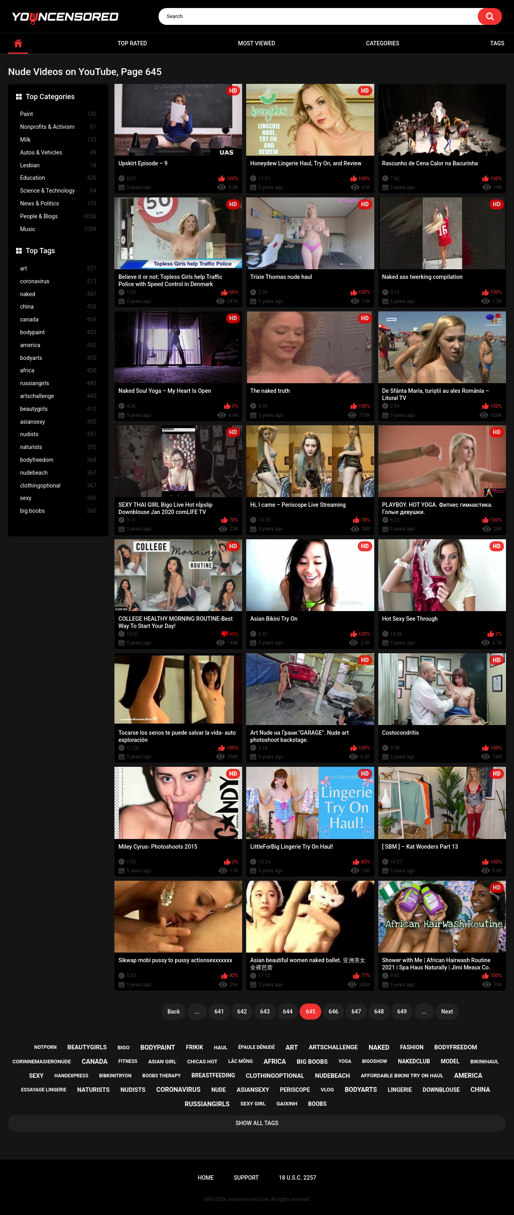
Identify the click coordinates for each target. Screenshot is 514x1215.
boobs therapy (161, 1076)
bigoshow (374, 1061)
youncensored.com (248, 1199)
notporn (45, 1047)
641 (219, 1011)
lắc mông (240, 1061)
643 (265, 1011)
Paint (58, 114)
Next (447, 1011)
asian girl (162, 1062)
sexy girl (253, 1104)
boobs (317, 1104)
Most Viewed (256, 43)
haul (221, 1047)
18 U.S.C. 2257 (297, 1177)
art (58, 268)
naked (58, 294)
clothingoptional (58, 485)
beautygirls (58, 409)
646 (333, 1011)
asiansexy (58, 422)
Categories (382, 43)
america (58, 345)
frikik (194, 1047)
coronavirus (58, 281)
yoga (345, 1061)
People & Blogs (58, 216)
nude (218, 1090)
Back (173, 1011)
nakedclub (414, 1061)
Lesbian (58, 165)
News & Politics (58, 203)
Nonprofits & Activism (58, 127)
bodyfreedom (58, 460)
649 (402, 1011)
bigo (124, 1047)
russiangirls (58, 383)
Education (58, 178)
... (197, 1011)
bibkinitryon (115, 1076)
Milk (58, 139)
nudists (58, 434)
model (450, 1061)
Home (206, 1177)
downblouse (441, 1090)
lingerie (400, 1090)
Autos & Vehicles (58, 152)
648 (379, 1011)
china (58, 306)
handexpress (71, 1076)
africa (58, 370)
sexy (58, 498)
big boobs (58, 511)
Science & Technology (58, 190)
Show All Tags (257, 1123)
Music (58, 229)
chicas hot (202, 1062)
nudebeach (58, 472)
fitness (127, 1061)
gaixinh (286, 1104)
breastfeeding (213, 1075)
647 (356, 1011)
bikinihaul (484, 1062)
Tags (497, 43)
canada (58, 319)
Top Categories (50, 96)
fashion (412, 1047)
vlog (327, 1090)
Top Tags (40, 250)
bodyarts (58, 358)
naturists (58, 447)
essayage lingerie (44, 1090)
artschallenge (58, 396)
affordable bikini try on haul (402, 1076)
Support (246, 1177)
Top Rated (132, 43)
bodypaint (58, 332)
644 (288, 1011)
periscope (295, 1090)
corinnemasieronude (41, 1062)
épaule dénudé (256, 1047)
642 (242, 1011)
